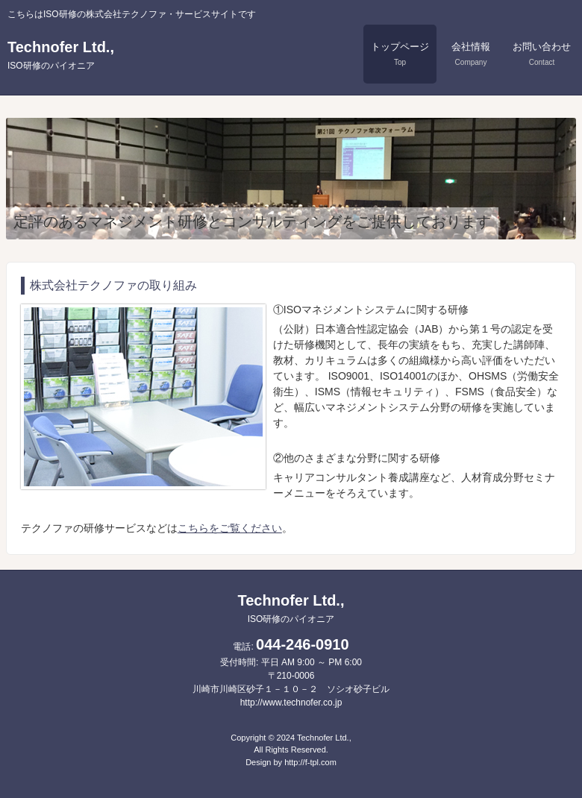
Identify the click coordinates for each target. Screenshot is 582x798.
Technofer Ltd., (60, 55)
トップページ (400, 53)
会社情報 (470, 53)
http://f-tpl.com (310, 762)
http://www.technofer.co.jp (291, 702)
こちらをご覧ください (230, 528)
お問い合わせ (542, 53)
